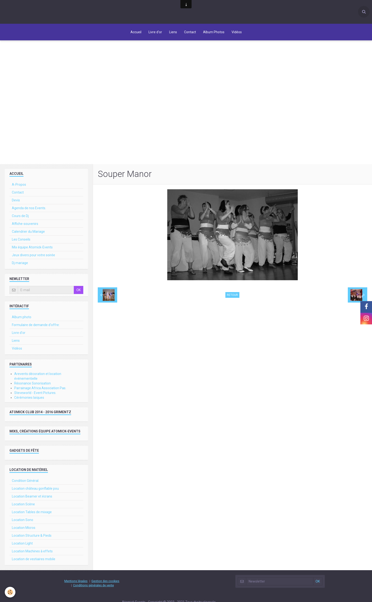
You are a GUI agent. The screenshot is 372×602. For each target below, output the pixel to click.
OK (78, 290)
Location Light (22, 543)
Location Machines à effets (32, 551)
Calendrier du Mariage (28, 231)
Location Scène (23, 504)
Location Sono (22, 520)
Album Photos (213, 32)
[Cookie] (10, 592)
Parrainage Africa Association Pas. (40, 388)
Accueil (135, 32)
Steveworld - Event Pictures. (35, 393)
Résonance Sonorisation (32, 383)
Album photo (21, 317)
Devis (16, 200)
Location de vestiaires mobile (33, 559)
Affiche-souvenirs (25, 224)
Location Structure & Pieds (31, 535)
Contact (190, 32)
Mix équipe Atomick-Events (32, 247)
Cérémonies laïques (29, 397)
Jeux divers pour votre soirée (33, 255)
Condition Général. (25, 481)
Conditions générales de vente (93, 585)
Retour (232, 295)
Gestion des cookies (105, 581)
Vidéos (237, 32)
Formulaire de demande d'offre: (36, 325)
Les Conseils (21, 239)
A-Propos (19, 184)
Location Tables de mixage (32, 512)
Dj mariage (20, 263)
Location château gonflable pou (35, 488)
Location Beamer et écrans (32, 496)
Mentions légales (76, 581)
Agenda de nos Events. (29, 208)
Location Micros (23, 528)
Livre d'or (155, 32)
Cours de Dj (20, 216)
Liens (173, 32)
